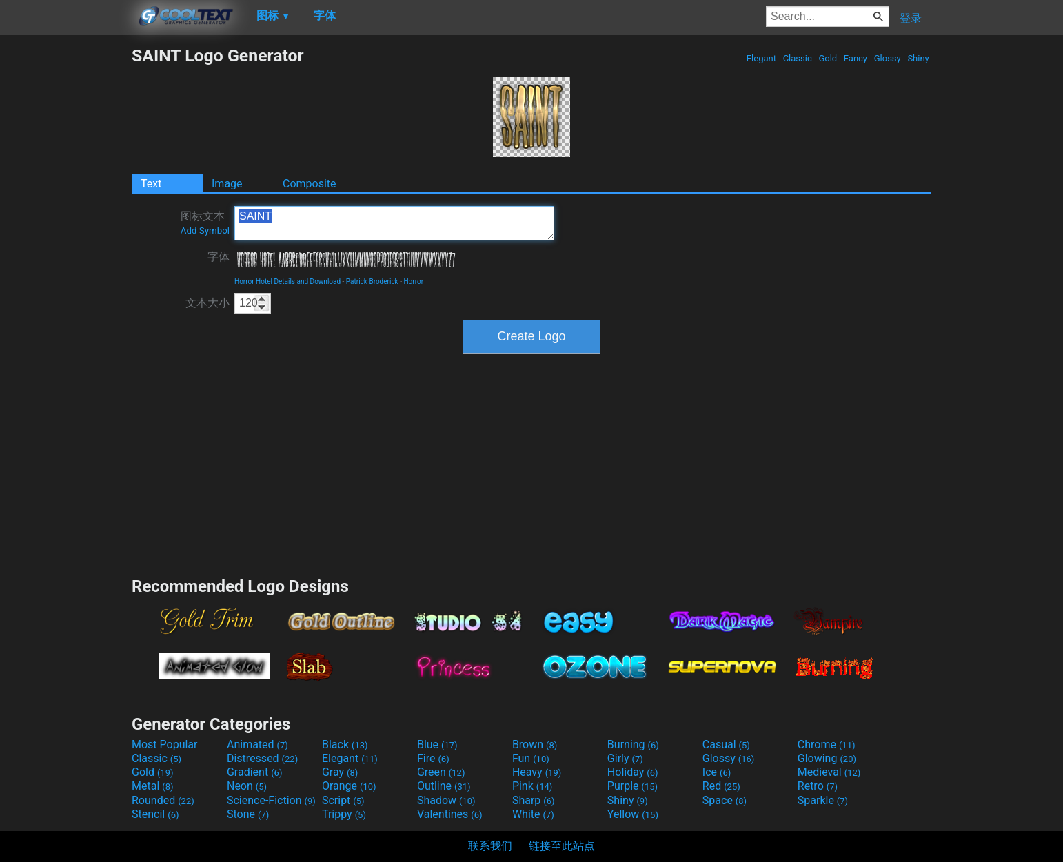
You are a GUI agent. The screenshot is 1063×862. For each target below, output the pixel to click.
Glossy (886, 58)
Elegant (761, 58)
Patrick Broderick (372, 281)
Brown (534, 744)
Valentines (450, 814)
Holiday (632, 772)
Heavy (536, 772)
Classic (797, 58)
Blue (437, 744)
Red (721, 785)
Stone (248, 814)
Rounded (163, 800)
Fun (530, 758)
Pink (532, 785)
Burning (633, 744)
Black (345, 744)
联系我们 (490, 845)
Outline (444, 785)
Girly (625, 758)
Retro (818, 785)
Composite (309, 183)
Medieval (829, 772)
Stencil (155, 814)
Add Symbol (205, 230)
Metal (153, 785)
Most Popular (165, 744)
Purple (632, 785)
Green (441, 772)
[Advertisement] (65, 252)
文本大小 (207, 302)
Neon (247, 785)
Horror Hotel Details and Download (287, 281)
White (533, 814)
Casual (726, 744)
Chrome (827, 744)
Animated (257, 744)
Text (151, 183)
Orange (349, 785)
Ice (716, 772)
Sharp (533, 800)
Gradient (254, 772)
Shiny (918, 58)
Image (227, 183)
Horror (413, 281)
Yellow (632, 814)
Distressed (262, 758)
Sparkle (823, 800)
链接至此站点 (562, 845)
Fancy (856, 58)
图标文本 (205, 222)
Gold (827, 58)
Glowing (827, 758)
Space (724, 800)
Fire (433, 758)
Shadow (446, 800)
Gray (340, 772)
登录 (911, 18)
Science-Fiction (271, 800)
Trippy (344, 814)
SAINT (394, 223)
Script (343, 800)
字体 (218, 256)
